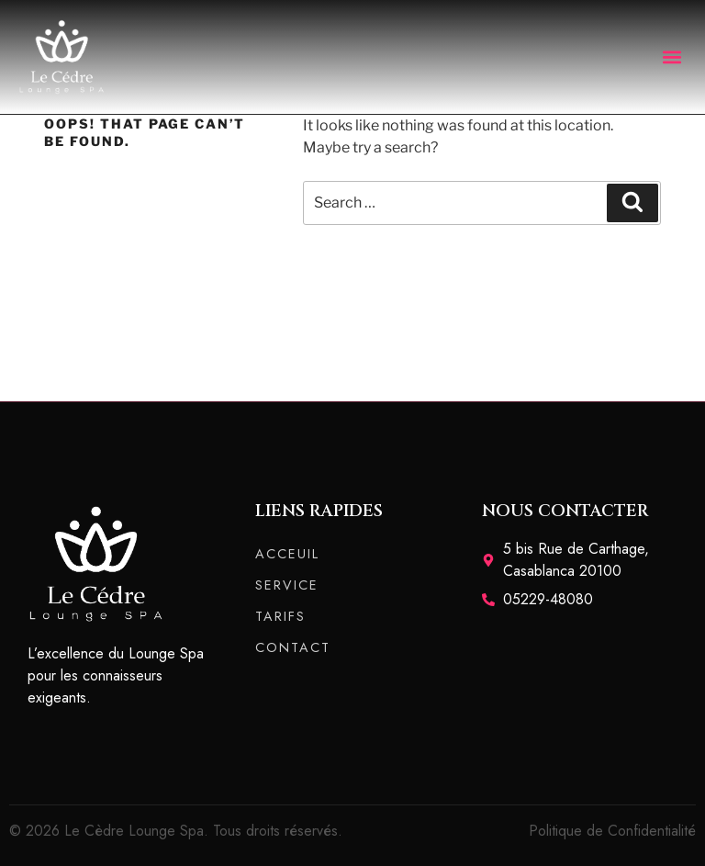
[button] (671, 56)
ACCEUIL (287, 554)
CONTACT (292, 647)
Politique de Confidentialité (612, 830)
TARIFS (280, 616)
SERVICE (287, 585)
